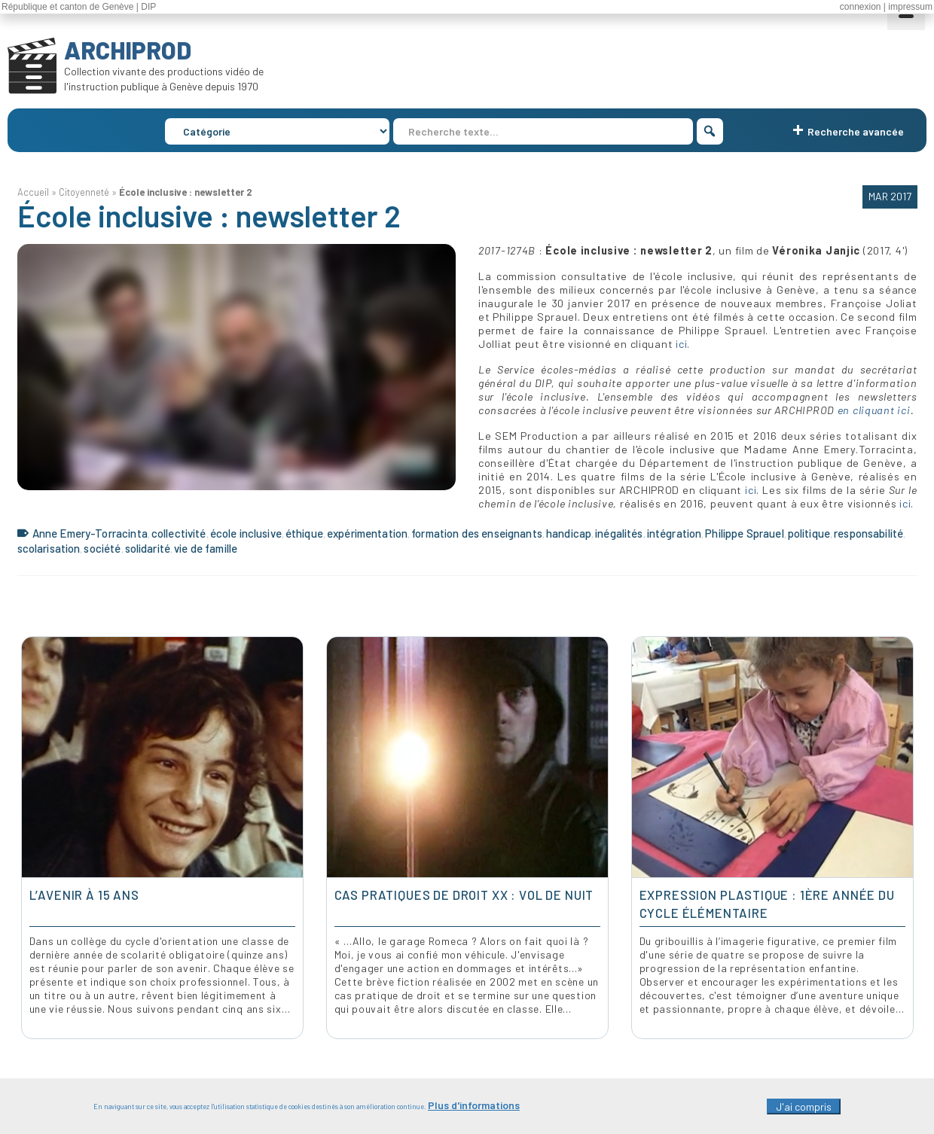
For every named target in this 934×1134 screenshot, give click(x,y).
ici (681, 343)
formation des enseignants (476, 533)
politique (809, 533)
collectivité (178, 533)
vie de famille (205, 548)
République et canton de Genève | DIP (79, 7)
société (102, 548)
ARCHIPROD (127, 50)
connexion (860, 7)
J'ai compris (804, 1106)
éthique (304, 533)
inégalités (619, 533)
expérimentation (367, 533)
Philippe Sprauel (744, 533)
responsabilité (868, 533)
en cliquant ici (874, 410)
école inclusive (246, 533)
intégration (674, 533)
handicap (568, 533)
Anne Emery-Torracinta (90, 533)
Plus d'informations (474, 1105)
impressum (910, 7)
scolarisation (49, 548)
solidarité (148, 548)
